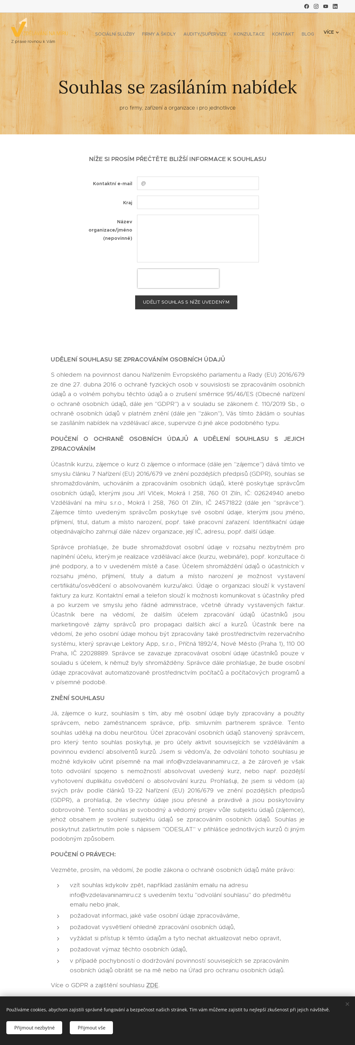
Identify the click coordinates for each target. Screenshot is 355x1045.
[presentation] (178, 278)
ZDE (152, 984)
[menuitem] (150, 32)
